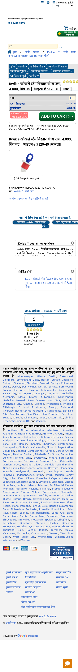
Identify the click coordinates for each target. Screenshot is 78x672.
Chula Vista (25, 447)
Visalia (35, 533)
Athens (69, 433)
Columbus (67, 383)
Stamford (25, 523)
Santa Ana (58, 512)
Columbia (8, 450)
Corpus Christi (64, 450)
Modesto (67, 488)
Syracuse (33, 526)
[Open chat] (67, 663)
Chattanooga (65, 444)
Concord (21, 450)
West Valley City (24, 536)
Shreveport (9, 519)
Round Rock (58, 509)
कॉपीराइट (11, 623)
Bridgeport (9, 440)
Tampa (42, 417)
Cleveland (32, 383)
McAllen (55, 485)
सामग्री (22, 66)
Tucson (52, 417)
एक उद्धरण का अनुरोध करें (39, 572)
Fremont (45, 461)
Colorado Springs (50, 383)
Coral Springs (36, 450)
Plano (15, 505)
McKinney (67, 485)
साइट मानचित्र (63, 572)
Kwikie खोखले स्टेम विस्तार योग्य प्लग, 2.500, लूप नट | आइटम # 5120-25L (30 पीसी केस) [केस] (48, 282)
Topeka (43, 530)
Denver (16, 386)
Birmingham (23, 379)
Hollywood (22, 471)
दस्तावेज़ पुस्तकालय (35, 582)
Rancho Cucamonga (61, 505)
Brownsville (24, 440)
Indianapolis (48, 390)
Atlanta (41, 376)
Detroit (42, 386)
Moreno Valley (30, 492)
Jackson (59, 475)
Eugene (7, 457)
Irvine (40, 475)
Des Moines (29, 386)
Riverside (8, 410)
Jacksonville (66, 390)
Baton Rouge (31, 437)
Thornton (67, 526)
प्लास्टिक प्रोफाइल (62, 71)
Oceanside (67, 495)
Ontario (16, 499)
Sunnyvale (9, 526)
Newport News (28, 495)
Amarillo (68, 430)
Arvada (59, 433)
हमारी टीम (11, 582)
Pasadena (21, 502)
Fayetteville (39, 457)
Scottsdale (67, 516)
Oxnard (56, 499)
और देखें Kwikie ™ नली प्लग (31, 222)
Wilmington (45, 536)
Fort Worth (66, 386)
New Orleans (36, 400)
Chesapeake (10, 447)
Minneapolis (65, 397)
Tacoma (45, 526)
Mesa (21, 397)
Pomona (25, 505)
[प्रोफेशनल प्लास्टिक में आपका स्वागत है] (28, 16)
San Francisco (50, 414)
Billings (69, 437)
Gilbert (38, 464)
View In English (63, 2)
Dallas (6, 386)
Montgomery (10, 492)
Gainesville (66, 461)
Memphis (8, 397)
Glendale (49, 464)
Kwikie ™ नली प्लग (24, 191)
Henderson (66, 468)
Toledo (31, 530)
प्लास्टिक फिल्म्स (40, 71)
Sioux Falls (37, 519)
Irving (49, 475)
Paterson (34, 502)
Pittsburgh (9, 407)
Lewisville (44, 481)
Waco (44, 533)
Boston (45, 379)
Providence (38, 407)
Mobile (56, 488)
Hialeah (7, 471)
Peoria (6, 505)
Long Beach (53, 393)
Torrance (56, 530)
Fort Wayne (31, 461)
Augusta (7, 437)
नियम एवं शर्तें (28, 602)
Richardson (17, 509)
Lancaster (21, 481)
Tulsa (60, 417)
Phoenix (68, 403)
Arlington (47, 433)
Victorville (23, 533)
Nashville (8, 400)
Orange (27, 499)
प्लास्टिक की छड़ (57, 66)
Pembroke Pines (63, 502)
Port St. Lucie (40, 505)
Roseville (44, 509)
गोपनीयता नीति (29, 597)
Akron (24, 430)
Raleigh (53, 407)
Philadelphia (53, 403)
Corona (50, 450)
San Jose (67, 414)
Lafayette (54, 478)
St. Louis (17, 417)
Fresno (7, 390)
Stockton (68, 523)
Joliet (13, 478)
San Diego (33, 414)
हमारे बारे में (12, 577)
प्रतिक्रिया (61, 582)
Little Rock (9, 485)
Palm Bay (67, 499)
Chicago (7, 383)
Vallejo (69, 530)
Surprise (22, 526)
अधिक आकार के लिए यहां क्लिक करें (28, 198)
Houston (33, 390)
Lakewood (9, 481)
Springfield (62, 519)
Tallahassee (30, 417)
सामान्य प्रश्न (62, 577)
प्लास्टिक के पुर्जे (18, 76)
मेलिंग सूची (61, 587)
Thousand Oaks (13, 530)
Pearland (46, 502)
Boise (36, 379)
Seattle (7, 417)
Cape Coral (53, 440)
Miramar (45, 488)
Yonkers (25, 540)
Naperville (67, 492)
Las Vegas (39, 393)
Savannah (52, 516)
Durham (28, 454)
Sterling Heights (47, 523)
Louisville (67, 393)
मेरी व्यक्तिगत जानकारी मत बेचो (38, 607)
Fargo (28, 457)
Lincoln (68, 481)
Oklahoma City (12, 403)
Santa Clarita (19, 516)
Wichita (40, 421)
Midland (33, 488)
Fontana (52, 457)
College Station (64, 447)
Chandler (35, 444)
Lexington (57, 481)
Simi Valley (23, 519)
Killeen (30, 478)
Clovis (50, 447)
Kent (21, 478)
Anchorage (21, 433)
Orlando (39, 403)
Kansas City (9, 393)
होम (13, 66)
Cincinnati (19, 383)
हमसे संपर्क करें (14, 572)
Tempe (56, 526)
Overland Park (41, 499)
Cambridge (38, 440)
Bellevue (46, 437)
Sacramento (54, 410)
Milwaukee (47, 397)
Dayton (7, 454)
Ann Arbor (35, 433)
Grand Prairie (65, 464)
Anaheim (8, 433)
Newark (20, 400)
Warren (53, 533)
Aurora (18, 437)
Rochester (31, 509)
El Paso (53, 386)
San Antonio (17, 414)
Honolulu (38, 471)
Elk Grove (53, 454)
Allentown (53, 430)
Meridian (8, 488)
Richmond (67, 407)
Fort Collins (66, 457)
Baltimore (8, 379)
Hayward (53, 468)
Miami (33, 397)
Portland (24, 407)
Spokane (50, 519)
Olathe (7, 499)
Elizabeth (40, 454)
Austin (52, 376)
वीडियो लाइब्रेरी (33, 587)
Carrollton (67, 440)
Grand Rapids (11, 468)
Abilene (12, 430)
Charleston (49, 444)
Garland (27, 464)
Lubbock (22, 485)
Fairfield (18, 457)
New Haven (10, 495)
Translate (27, 635)
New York (54, 400)
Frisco (54, 461)
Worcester (9, 540)
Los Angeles (25, 393)
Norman (54, 495)
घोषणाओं (30, 592)
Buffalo (56, 379)
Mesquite (21, 488)
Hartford (19, 390)
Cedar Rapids (19, 444)
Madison (43, 485)
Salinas (24, 512)
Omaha (28, 403)
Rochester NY (23, 410)
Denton (17, 454)
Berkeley (58, 437)
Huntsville (9, 475)
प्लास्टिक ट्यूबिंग (19, 71)
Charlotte (67, 379)
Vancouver (9, 533)
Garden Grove (11, 464)
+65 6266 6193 (16, 22)
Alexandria (37, 430)
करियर (9, 592)
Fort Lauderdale (12, 461)
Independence (25, 475)
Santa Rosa (37, 516)
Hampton (41, 468)
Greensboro (27, 468)
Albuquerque (24, 376)
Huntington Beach (61, 471)
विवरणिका (30, 577)
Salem (13, 512)
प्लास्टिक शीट (37, 66)
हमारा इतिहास (13, 587)
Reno (6, 509)
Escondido (67, 454)
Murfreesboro (50, 492)
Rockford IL (39, 410)
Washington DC (20, 421)
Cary (5, 444)
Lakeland (67, 478)
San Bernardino (40, 512)
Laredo (33, 481)
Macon (32, 485)
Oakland (68, 400)
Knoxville (41, 478)
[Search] (33, 46)
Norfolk (42, 495)
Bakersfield (66, 376)
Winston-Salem (64, 536)
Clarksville (39, 447)
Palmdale (8, 502)
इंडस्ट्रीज (34, 76)
